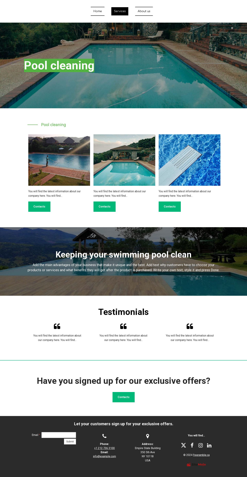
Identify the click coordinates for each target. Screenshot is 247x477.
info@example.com (104, 456)
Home (97, 11)
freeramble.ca (201, 455)
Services (120, 11)
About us (144, 11)
